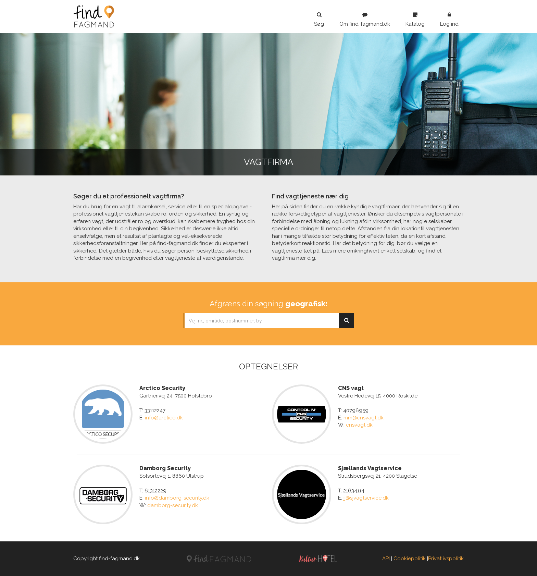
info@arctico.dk (164, 418)
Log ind (449, 19)
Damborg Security (165, 468)
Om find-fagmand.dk (364, 19)
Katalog (415, 19)
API (386, 558)
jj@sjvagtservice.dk (366, 498)
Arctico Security (162, 388)
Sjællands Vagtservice (370, 468)
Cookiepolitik (410, 558)
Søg (319, 19)
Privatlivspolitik (446, 558)
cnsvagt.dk (359, 425)
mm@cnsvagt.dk (364, 418)
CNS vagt (351, 388)
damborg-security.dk (172, 505)
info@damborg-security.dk (177, 498)
